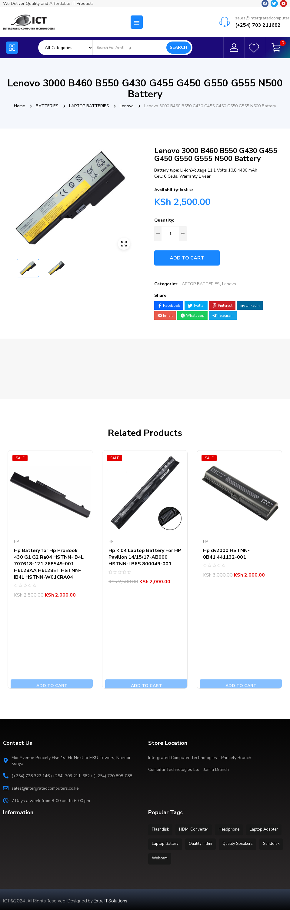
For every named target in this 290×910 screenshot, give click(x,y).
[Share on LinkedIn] (250, 305)
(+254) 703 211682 (258, 18)
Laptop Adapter (167, 843)
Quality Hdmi (243, 843)
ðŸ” (124, 244)
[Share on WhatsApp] (192, 315)
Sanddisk (203, 856)
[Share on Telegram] (223, 315)
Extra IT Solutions (110, 898)
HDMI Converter (196, 829)
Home (19, 106)
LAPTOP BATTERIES (89, 106)
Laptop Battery (206, 843)
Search (178, 44)
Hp (16, 541)
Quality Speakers (168, 856)
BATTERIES (47, 106)
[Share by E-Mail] (165, 315)
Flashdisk (161, 829)
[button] (137, 15)
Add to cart (187, 258)
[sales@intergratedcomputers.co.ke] (224, 15)
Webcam (231, 856)
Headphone (233, 829)
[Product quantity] (170, 233)
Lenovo (127, 106)
